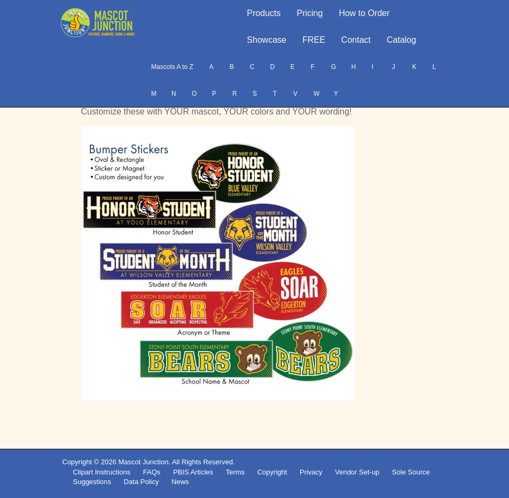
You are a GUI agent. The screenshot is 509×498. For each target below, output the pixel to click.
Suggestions (92, 482)
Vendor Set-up (357, 472)
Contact (356, 39)
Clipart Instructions (102, 472)
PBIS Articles (193, 472)
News (180, 482)
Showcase (266, 39)
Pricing (310, 13)
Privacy (311, 472)
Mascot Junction (143, 462)
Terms (235, 472)
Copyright (272, 472)
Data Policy (141, 482)
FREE (313, 39)
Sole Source (411, 472)
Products (263, 13)
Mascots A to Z (172, 67)
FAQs (152, 472)
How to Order (364, 13)
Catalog (401, 39)
